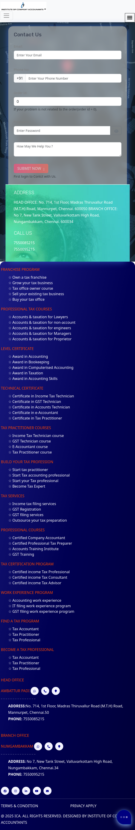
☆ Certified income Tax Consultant (37, 577)
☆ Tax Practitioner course (30, 452)
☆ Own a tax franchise (27, 277)
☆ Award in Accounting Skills (33, 378)
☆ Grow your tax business (30, 282)
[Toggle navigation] (6, 15)
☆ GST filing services (25, 514)
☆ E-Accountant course (28, 446)
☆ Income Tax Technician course (36, 435)
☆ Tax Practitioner (23, 634)
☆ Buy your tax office (26, 299)
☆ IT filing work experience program (39, 605)
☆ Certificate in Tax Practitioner (35, 418)
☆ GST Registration (24, 509)
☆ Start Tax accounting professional (39, 475)
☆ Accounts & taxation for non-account (42, 322)
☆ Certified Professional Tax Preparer (40, 543)
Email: (18, 46)
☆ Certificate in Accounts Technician (39, 407)
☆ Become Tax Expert (26, 486)
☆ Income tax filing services (32, 503)
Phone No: (22, 69)
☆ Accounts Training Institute (33, 548)
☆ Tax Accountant (23, 628)
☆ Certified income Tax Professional (39, 571)
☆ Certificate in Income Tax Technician (41, 396)
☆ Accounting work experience (34, 600)
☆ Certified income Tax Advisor (34, 582)
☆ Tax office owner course (30, 288)
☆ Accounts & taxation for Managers (39, 333)
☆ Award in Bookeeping (28, 361)
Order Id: (20, 93)
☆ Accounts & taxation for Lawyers (38, 316)
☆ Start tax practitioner (28, 469)
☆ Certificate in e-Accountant (33, 412)
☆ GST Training (21, 554)
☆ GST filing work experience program (41, 611)
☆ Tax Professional (24, 639)
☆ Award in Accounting (28, 356)
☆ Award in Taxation (25, 373)
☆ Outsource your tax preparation (37, 520)
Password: (21, 122)
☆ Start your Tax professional (33, 480)
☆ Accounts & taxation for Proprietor (40, 338)
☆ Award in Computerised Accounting (41, 367)
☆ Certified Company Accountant (36, 537)
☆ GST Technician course (29, 441)
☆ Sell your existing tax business (36, 293)
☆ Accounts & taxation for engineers (39, 327)
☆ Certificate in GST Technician (34, 401)
